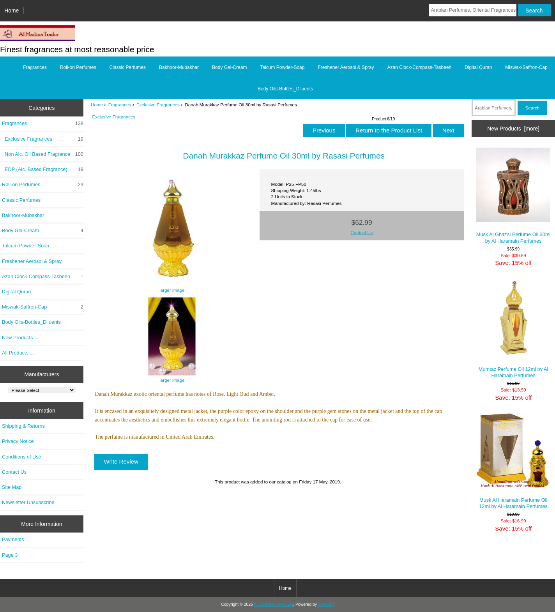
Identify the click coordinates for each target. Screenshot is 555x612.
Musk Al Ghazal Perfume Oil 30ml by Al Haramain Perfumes (513, 195)
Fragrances (119, 104)
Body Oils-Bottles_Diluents (285, 89)
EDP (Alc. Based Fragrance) (42, 169)
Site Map (11, 487)
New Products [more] (513, 128)
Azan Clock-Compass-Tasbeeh (419, 67)
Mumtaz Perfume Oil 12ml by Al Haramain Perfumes (513, 328)
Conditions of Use (21, 457)
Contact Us (14, 472)
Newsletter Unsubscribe (28, 502)
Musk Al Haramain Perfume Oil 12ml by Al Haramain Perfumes (513, 461)
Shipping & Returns (23, 426)
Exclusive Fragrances (158, 104)
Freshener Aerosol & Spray (346, 67)
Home (11, 10)
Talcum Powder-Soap (282, 67)
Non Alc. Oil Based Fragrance (42, 154)
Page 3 (10, 555)
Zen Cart (326, 604)
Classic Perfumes (128, 67)
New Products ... (20, 337)
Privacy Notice (18, 441)
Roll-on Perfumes (78, 67)
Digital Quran (478, 67)
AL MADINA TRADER (273, 604)
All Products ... (18, 353)
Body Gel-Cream (229, 67)
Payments (13, 539)
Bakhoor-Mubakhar (179, 67)
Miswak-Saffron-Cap (526, 67)
